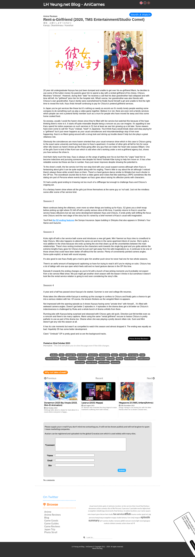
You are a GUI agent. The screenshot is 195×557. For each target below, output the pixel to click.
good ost (145, 514)
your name (141, 511)
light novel (140, 521)
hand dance (104, 355)
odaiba (63, 359)
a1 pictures (111, 506)
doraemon (92, 508)
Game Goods (51, 520)
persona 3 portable (130, 508)
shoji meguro (135, 518)
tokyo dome (91, 362)
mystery (118, 506)
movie (133, 521)
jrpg (103, 511)
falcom (102, 514)
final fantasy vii (119, 511)
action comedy (101, 508)
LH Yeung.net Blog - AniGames (74, 4)
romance (117, 521)
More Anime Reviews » (139, 338)
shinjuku (110, 359)
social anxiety (130, 359)
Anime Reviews (52, 514)
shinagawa (100, 359)
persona (92, 518)
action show (126, 523)
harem (114, 355)
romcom (72, 359)
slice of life (111, 508)
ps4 (101, 521)
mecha (139, 508)
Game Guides (51, 523)
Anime (47, 511)
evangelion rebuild (94, 511)
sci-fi (133, 523)
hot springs (133, 355)
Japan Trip (49, 529)
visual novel (93, 506)
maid (142, 355)
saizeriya (81, 359)
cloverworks (109, 511)
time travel (136, 506)
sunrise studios (108, 521)
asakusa (54, 355)
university (115, 362)
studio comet (143, 359)
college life (70, 355)
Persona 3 (119, 508)
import (93, 514)
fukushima (93, 355)
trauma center (136, 514)
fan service (82, 355)
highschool (146, 508)
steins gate (102, 506)
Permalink (47, 345)
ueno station (104, 362)
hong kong (99, 518)
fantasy (124, 518)
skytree (119, 359)
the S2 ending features (63, 220)
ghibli (123, 521)
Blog (46, 517)
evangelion (107, 518)
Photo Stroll (50, 532)
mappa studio (116, 518)
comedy (118, 523)
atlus (127, 514)
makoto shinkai (52, 359)
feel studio (109, 514)
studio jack (80, 362)
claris (61, 355)
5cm (129, 518)
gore (98, 514)
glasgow (147, 521)
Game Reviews (52, 526)
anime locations (131, 511)
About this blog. (97, 548)
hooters (123, 355)
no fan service (127, 506)
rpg (149, 514)
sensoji (90, 359)
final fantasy (145, 506)
